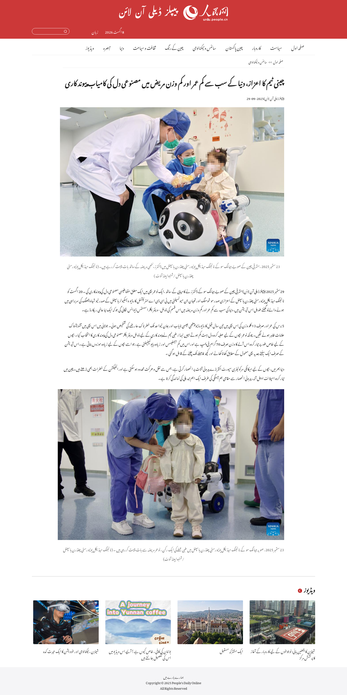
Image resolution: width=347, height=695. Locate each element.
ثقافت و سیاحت (144, 47)
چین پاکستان (234, 47)
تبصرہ (106, 47)
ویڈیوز (90, 47)
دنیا (122, 47)
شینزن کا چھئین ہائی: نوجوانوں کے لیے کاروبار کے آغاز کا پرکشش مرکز (283, 654)
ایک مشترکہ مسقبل (231, 650)
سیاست (276, 47)
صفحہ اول (297, 47)
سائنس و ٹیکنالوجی (204, 47)
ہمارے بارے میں (173, 676)
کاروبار (256, 47)
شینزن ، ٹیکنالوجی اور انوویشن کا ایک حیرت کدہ (71, 650)
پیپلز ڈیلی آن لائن (274, 98)
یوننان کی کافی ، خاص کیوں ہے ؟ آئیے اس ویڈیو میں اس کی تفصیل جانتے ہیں (140, 654)
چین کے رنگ (174, 47)
